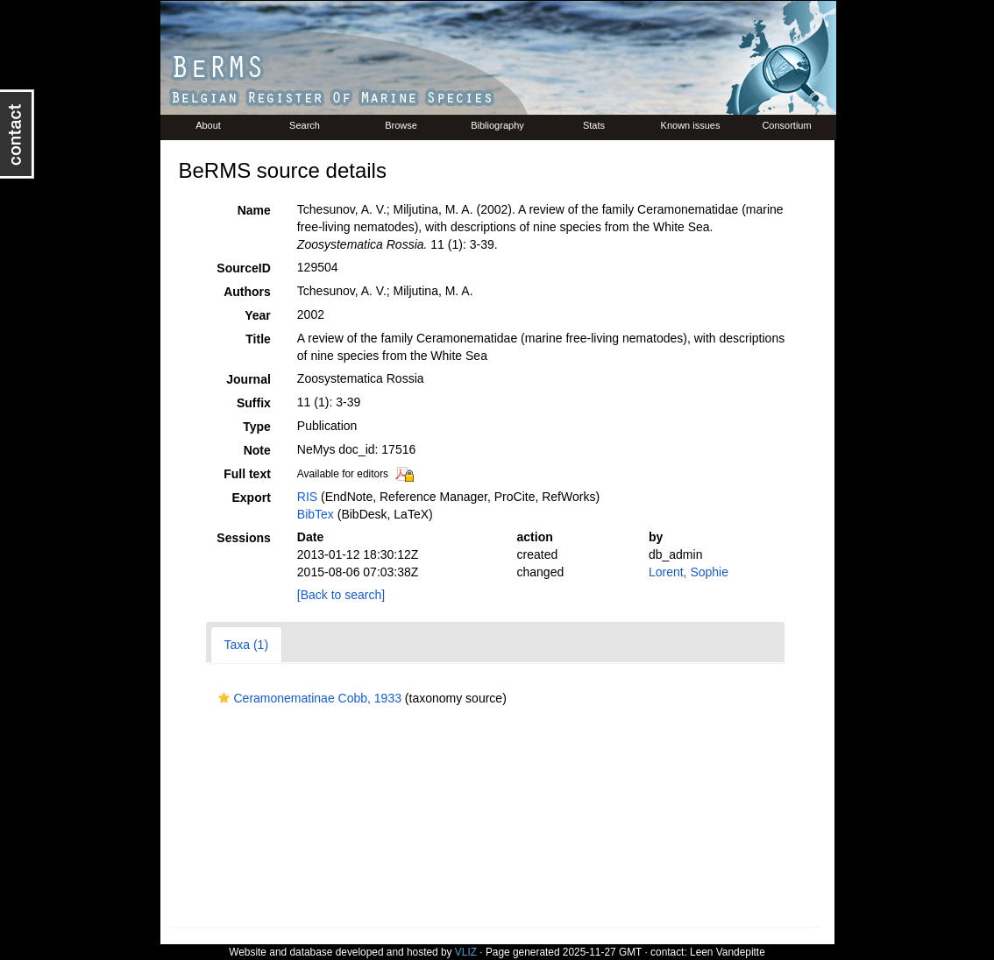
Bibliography (497, 125)
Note (257, 450)
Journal (248, 379)
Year (258, 315)
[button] (224, 698)
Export (250, 498)
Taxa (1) (246, 645)
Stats (594, 125)
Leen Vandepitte (727, 952)
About (208, 125)
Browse (401, 125)
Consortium (786, 125)
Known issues (691, 125)
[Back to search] (341, 595)
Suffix (254, 403)
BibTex (315, 514)
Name (254, 210)
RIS (307, 497)
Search (304, 125)
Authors (247, 292)
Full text (247, 474)
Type (257, 427)
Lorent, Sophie (688, 572)
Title (258, 339)
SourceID (243, 268)
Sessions (243, 538)
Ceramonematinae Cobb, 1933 (307, 698)
